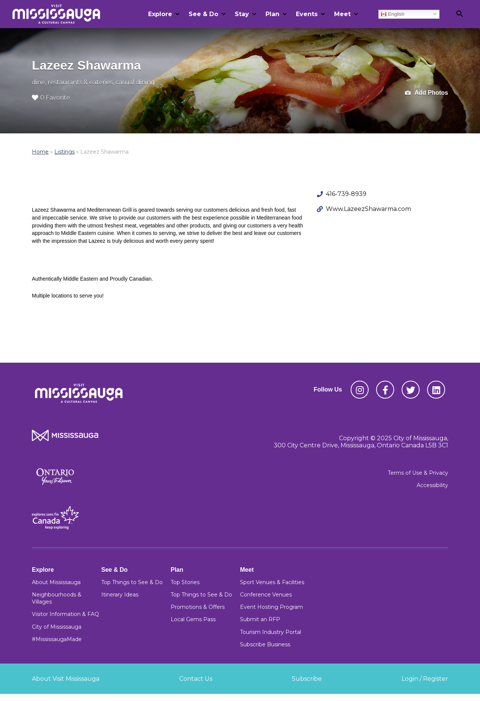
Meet (342, 14)
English (392, 14)
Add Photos (426, 93)
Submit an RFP (260, 619)
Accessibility (432, 485)
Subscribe (307, 678)
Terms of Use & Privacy (418, 472)
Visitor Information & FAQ (65, 614)
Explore (160, 14)
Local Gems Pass (193, 619)
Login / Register (425, 678)
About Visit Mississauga (65, 678)
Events (307, 14)
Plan (272, 14)
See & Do (203, 14)
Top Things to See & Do (132, 582)
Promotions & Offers (198, 607)
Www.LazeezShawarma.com (368, 208)
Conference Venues (266, 594)
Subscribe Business (265, 644)
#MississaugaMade (57, 639)
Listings (64, 151)
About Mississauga (56, 582)
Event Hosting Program (271, 607)
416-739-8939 (346, 193)
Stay (242, 14)
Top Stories (185, 582)
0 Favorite (51, 97)
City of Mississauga (56, 626)
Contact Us (195, 678)
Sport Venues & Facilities (272, 582)
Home (40, 151)
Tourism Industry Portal (270, 632)
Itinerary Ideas (119, 594)
